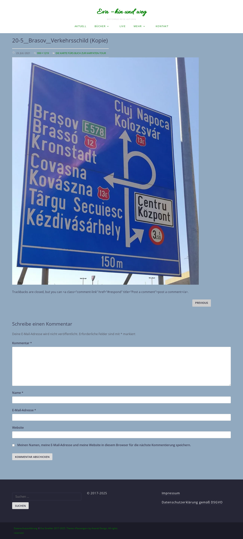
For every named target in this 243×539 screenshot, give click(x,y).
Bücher (100, 26)
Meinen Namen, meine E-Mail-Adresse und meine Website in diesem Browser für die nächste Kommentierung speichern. (104, 445)
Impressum (171, 493)
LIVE (122, 26)
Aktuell (80, 26)
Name (17, 393)
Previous (201, 303)
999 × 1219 (43, 53)
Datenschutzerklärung (25, 528)
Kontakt (162, 26)
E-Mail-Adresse (24, 410)
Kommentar (22, 343)
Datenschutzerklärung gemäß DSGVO (192, 502)
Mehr (138, 26)
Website (18, 427)
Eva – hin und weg (121, 12)
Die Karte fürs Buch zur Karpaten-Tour (81, 53)
